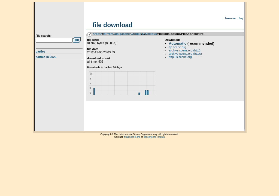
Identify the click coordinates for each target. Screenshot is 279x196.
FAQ (241, 18)
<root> (97, 33)
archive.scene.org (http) (185, 50)
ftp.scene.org (177, 47)
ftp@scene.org (132, 137)
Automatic (177, 43)
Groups (136, 33)
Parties (41, 51)
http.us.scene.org (180, 57)
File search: (43, 35)
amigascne (122, 33)
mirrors (108, 33)
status (161, 137)
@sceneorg (150, 137)
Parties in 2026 (46, 57)
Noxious (151, 33)
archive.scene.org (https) (185, 53)
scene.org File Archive (60, 19)
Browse (230, 18)
